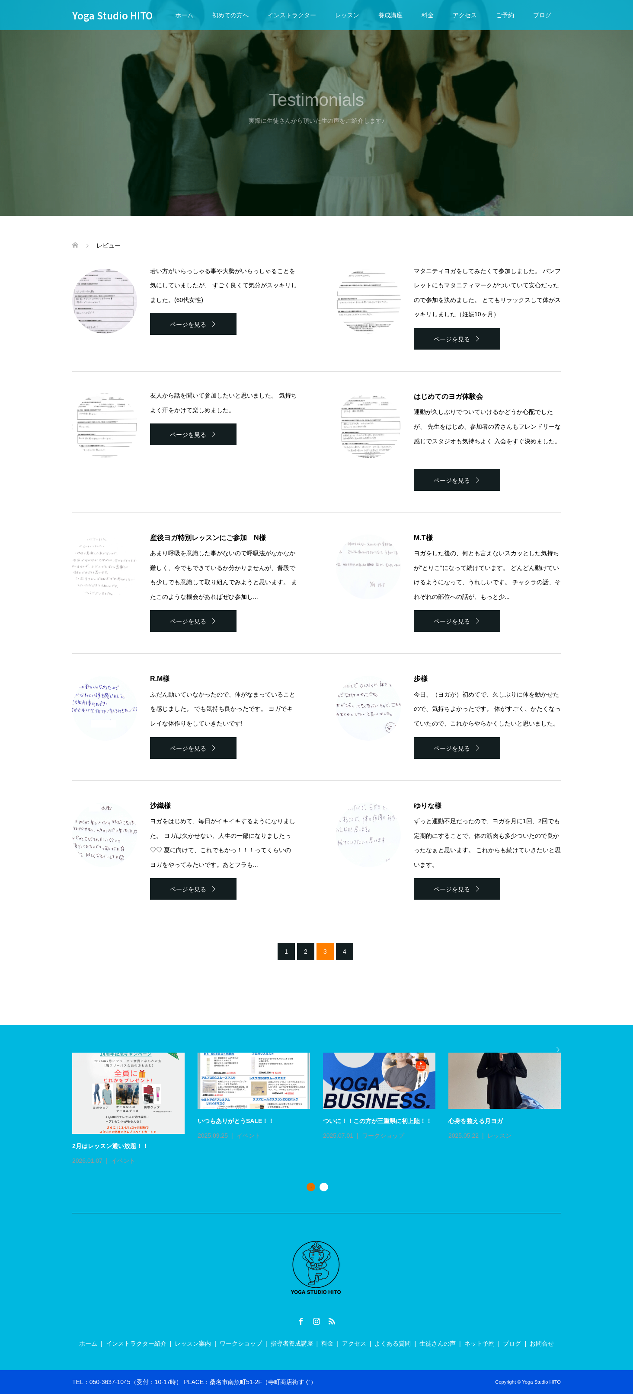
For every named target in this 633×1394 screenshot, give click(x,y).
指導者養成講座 (292, 1343)
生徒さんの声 (437, 1343)
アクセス (465, 15)
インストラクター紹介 (136, 1343)
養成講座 (390, 15)
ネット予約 (479, 1343)
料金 (428, 15)
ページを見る (188, 324)
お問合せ (542, 1343)
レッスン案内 (193, 1343)
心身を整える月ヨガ (475, 1120)
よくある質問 (392, 1343)
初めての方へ (230, 15)
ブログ (542, 15)
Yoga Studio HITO (112, 15)
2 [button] (324, 1187)
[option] (323, 1109)
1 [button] (311, 1187)
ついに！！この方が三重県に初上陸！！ (377, 1120)
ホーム (184, 15)
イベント (123, 1160)
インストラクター (292, 15)
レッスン (347, 15)
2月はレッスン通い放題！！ (110, 1146)
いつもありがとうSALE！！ (236, 1120)
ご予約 (505, 15)
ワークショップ (383, 1135)
